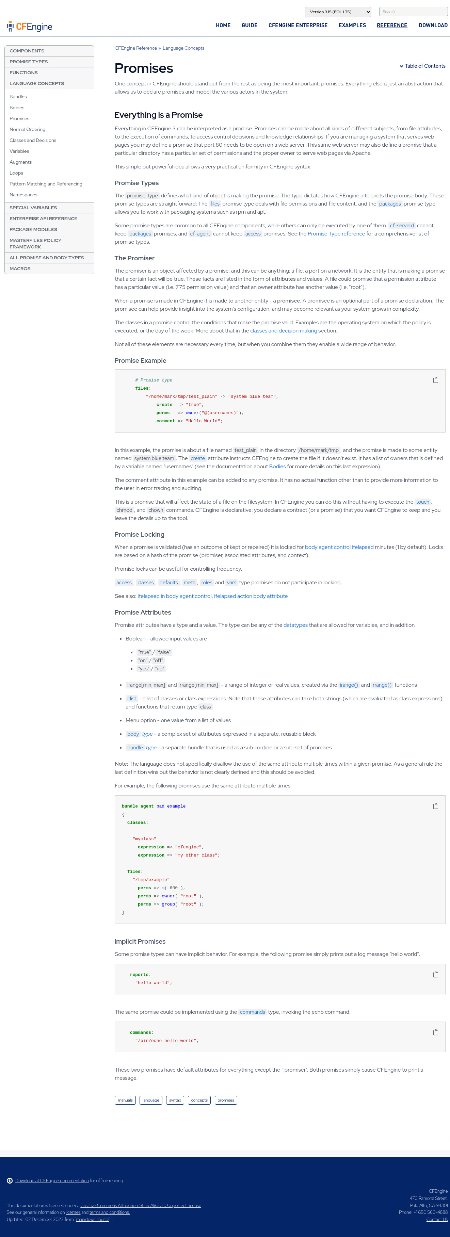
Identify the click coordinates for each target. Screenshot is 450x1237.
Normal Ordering (27, 129)
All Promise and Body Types (47, 258)
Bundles (18, 97)
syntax (175, 1100)
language (151, 1100)
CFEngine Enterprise (298, 25)
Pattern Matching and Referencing (46, 184)
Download (433, 25)
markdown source (92, 1219)
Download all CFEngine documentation (48, 1181)
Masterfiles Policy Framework (35, 243)
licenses (73, 1212)
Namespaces (23, 195)
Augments (21, 162)
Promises (19, 118)
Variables (19, 151)
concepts (199, 1100)
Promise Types (29, 62)
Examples (352, 25)
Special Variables (33, 208)
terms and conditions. (110, 1212)
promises (226, 1100)
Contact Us (437, 1219)
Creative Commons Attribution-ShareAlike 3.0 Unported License (140, 1205)
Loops (16, 173)
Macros (20, 268)
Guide (250, 25)
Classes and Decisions (33, 140)
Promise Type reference (336, 233)
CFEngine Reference (136, 48)
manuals (125, 1100)
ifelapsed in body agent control (175, 596)
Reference (392, 25)
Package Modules (33, 229)
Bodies (17, 107)
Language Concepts (37, 83)
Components (27, 51)
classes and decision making (283, 330)
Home (223, 25)
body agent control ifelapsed (339, 547)
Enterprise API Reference (43, 218)
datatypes (296, 625)
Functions (23, 72)
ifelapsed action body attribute (251, 596)
